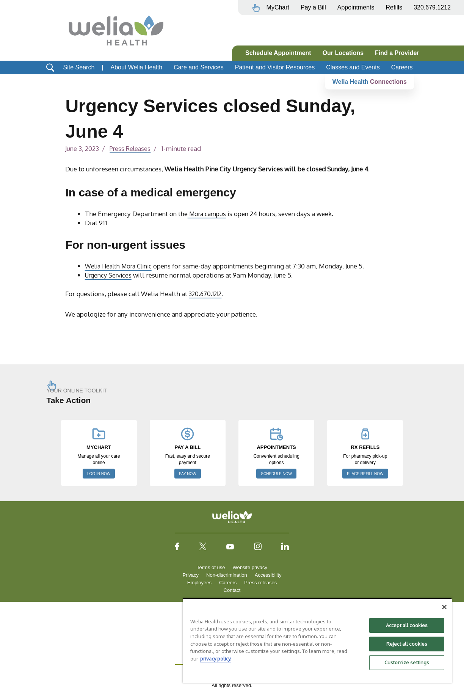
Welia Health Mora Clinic (122, 266)
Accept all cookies (407, 625)
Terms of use (211, 567)
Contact (232, 590)
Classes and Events (352, 67)
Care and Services (199, 67)
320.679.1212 (432, 7)
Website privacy (249, 567)
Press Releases (132, 148)
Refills (394, 7)
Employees (199, 582)
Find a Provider (397, 53)
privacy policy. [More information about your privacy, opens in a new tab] (215, 659)
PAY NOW (187, 474)
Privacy (190, 575)
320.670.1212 (207, 293)
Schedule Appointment (278, 53)
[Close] (444, 607)
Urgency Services (110, 275)
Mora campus (208, 213)
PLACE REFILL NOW (365, 474)
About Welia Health (136, 67)
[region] (317, 640)
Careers (402, 67)
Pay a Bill (313, 7)
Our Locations (343, 53)
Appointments (356, 7)
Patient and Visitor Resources (275, 67)
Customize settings (406, 662)
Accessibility (268, 575)
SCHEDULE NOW (276, 474)
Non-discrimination (226, 575)
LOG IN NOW (98, 474)
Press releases (260, 582)
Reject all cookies (406, 644)
